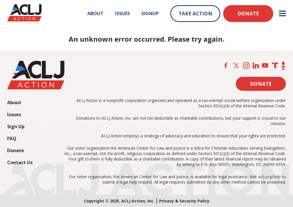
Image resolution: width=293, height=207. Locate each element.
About (14, 102)
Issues (14, 114)
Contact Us (20, 162)
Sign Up (16, 126)
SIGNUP (150, 13)
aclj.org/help (269, 176)
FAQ (11, 138)
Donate (15, 150)
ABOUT (95, 13)
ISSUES (122, 13)
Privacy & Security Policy (184, 201)
